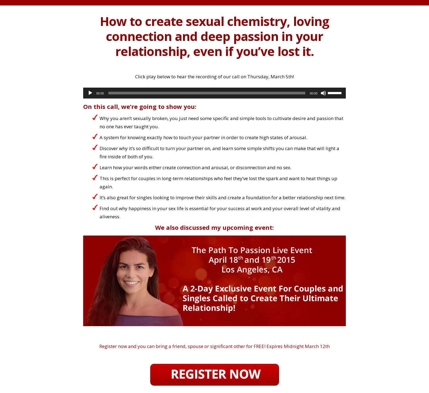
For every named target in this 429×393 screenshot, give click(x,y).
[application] (214, 93)
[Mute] (323, 93)
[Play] (90, 93)
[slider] (207, 93)
